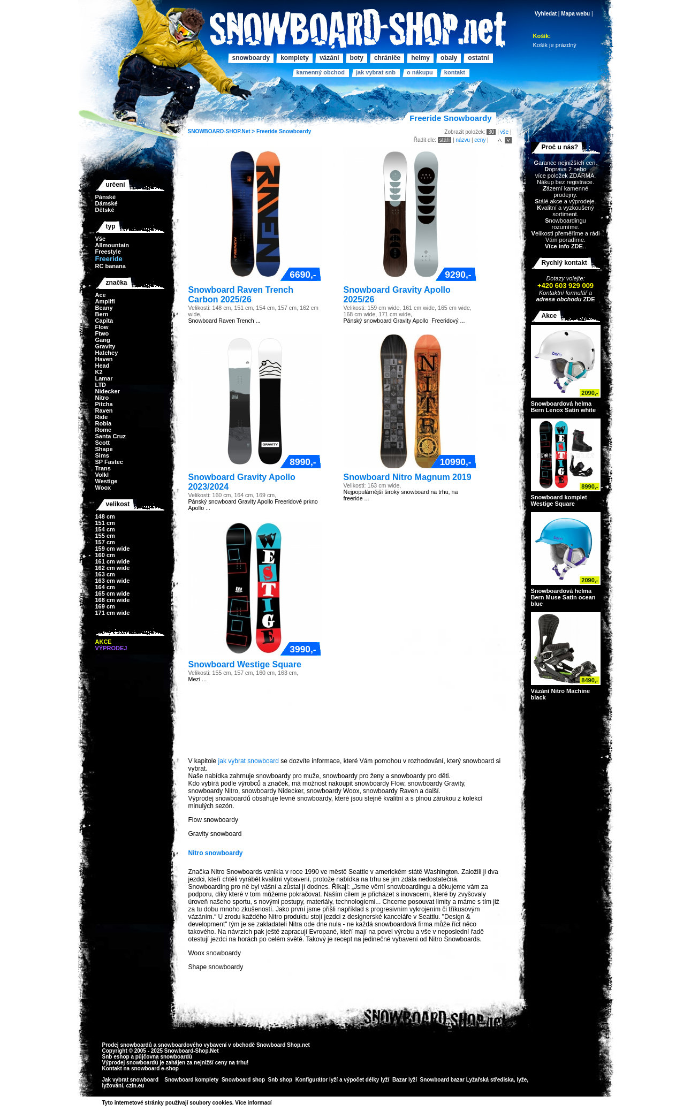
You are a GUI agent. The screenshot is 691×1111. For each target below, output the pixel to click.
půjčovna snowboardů (163, 1057)
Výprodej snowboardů (130, 1063)
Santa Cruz (110, 436)
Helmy (420, 58)
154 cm (105, 529)
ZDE (588, 299)
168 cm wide (112, 600)
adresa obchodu (558, 299)
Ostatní (478, 58)
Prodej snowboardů (128, 1045)
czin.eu (135, 1086)
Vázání (329, 58)
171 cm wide (112, 613)
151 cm (105, 523)
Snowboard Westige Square (244, 664)
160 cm (105, 555)
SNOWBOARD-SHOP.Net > (222, 131)
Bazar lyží (404, 1080)
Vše (100, 238)
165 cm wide (112, 593)
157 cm (105, 542)
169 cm (105, 606)
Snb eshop (116, 1057)
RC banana (110, 266)
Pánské (105, 197)
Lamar (104, 378)
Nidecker (107, 391)
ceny (479, 140)
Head (102, 365)
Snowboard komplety (191, 1080)
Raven (104, 410)
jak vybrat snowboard (248, 761)
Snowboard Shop (278, 1045)
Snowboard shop (243, 1080)
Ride (101, 417)
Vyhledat (546, 14)
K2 (99, 372)
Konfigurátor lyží (316, 1080)
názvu (462, 140)
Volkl (102, 474)
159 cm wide (112, 548)
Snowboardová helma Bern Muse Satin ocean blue (563, 597)
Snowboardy (295, 131)
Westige (106, 481)
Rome (103, 430)
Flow (102, 327)
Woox (103, 487)
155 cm (105, 535)
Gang (102, 340)
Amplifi (105, 301)
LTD (101, 385)
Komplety (294, 58)
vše (504, 132)
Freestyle (108, 251)
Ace (100, 295)
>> (275, 1103)
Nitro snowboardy (215, 853)
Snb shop (280, 1080)
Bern (102, 314)
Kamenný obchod (321, 72)
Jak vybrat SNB (376, 72)
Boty (356, 58)
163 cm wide (112, 580)
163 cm (105, 574)
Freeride (266, 131)
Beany (104, 308)
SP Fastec (109, 462)
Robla (103, 423)
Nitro (102, 397)
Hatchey (106, 352)
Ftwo (102, 333)
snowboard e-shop (155, 1068)
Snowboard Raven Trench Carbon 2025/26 (240, 294)
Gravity (105, 346)
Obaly (449, 58)
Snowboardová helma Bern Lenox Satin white (563, 406)
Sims (102, 455)
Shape (104, 449)
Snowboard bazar (442, 1080)
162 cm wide (112, 568)
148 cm (105, 516)
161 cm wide (112, 561)
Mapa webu (575, 14)
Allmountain (112, 245)
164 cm (105, 587)
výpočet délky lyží (366, 1080)
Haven (104, 359)
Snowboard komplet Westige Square (559, 500)
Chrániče (387, 58)
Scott (102, 442)
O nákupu (420, 72)
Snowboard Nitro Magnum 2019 (408, 477)
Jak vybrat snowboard (131, 1080)
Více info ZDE (564, 246)
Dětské (105, 210)
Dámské (106, 203)
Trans (103, 468)
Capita (104, 320)
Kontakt (454, 72)
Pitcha (104, 404)
